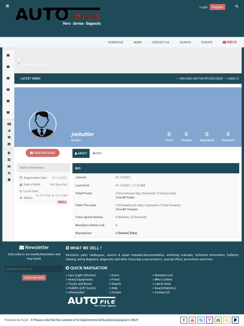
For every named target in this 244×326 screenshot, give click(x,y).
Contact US (161, 292)
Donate (115, 292)
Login (204, 7)
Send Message (42, 153)
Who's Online (162, 279)
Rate (133, 233)
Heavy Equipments (79, 279)
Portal (114, 279)
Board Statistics (164, 288)
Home (114, 275)
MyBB (25, 320)
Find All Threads (127, 209)
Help (113, 288)
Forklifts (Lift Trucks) (81, 288)
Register (217, 7)
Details (123, 233)
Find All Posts (125, 197)
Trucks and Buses (79, 284)
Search (115, 284)
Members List (162, 275)
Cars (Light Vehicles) (81, 275)
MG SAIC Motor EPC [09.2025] (204, 78)
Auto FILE (27, 59)
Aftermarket (75, 292)
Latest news (161, 284)
